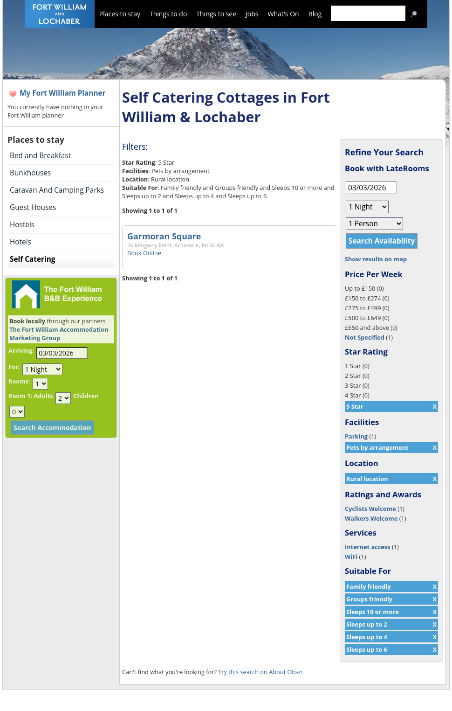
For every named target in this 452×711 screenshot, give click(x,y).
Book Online (144, 253)
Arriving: (21, 350)
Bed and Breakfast (40, 155)
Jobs (252, 13)
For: (14, 366)
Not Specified (364, 337)
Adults (43, 395)
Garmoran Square (164, 236)
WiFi (351, 556)
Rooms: (19, 381)
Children (85, 395)
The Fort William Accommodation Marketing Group (59, 333)
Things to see (216, 13)
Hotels (20, 242)
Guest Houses (33, 207)
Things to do (168, 13)
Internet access (367, 547)
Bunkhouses (30, 173)
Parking (356, 436)
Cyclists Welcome (370, 508)
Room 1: (20, 395)
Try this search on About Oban (260, 672)
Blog (315, 13)
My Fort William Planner (63, 93)
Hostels (22, 225)
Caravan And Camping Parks (57, 190)
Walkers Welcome (371, 518)
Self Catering (32, 259)
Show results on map (376, 259)
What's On (283, 13)
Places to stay (119, 13)
